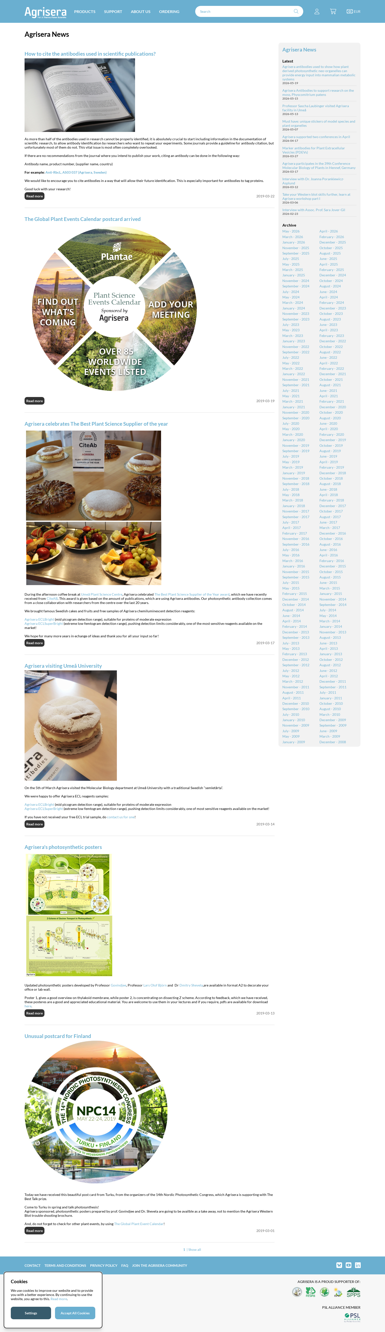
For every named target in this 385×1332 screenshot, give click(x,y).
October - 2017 (331, 511)
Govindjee (118, 985)
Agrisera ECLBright (39, 619)
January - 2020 (293, 440)
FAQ (124, 1265)
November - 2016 (295, 539)
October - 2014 (294, 604)
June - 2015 (328, 582)
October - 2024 (331, 281)
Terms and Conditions (65, 1265)
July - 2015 (290, 582)
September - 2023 (295, 319)
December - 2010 (295, 703)
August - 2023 (330, 319)
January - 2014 (330, 626)
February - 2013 (294, 654)
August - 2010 (330, 709)
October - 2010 (331, 703)
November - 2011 (295, 687)
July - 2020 (290, 423)
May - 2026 (291, 231)
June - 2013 (328, 643)
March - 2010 (329, 714)
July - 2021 (290, 390)
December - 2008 (332, 742)
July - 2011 (327, 692)
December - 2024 (332, 275)
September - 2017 (295, 517)
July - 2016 (290, 550)
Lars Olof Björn (155, 985)
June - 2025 (328, 258)
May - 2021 (291, 396)
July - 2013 (290, 643)
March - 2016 (292, 561)
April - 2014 (291, 621)
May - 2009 (291, 736)
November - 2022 (295, 347)
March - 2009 (329, 736)
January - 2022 (293, 374)
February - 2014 (294, 626)
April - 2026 (328, 231)
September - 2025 (295, 253)
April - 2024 (328, 297)
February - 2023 (331, 335)
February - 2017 (294, 533)
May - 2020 (291, 429)
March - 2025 (292, 270)
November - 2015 (295, 572)
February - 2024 (331, 302)
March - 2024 (292, 302)
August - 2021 (330, 385)
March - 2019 (292, 467)
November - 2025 (295, 248)
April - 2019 (328, 462)
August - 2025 (330, 253)
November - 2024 (295, 281)
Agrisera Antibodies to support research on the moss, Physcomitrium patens (318, 92)
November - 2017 (295, 511)
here (28, 1006)
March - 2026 (292, 237)
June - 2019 (328, 456)
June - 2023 (328, 324)
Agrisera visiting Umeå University (63, 666)
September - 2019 (295, 451)
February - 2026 (331, 237)
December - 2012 (295, 659)
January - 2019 (293, 473)
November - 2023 (295, 313)
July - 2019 (290, 456)
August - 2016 (330, 544)
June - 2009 (328, 731)
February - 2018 (331, 500)
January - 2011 (330, 698)
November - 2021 (295, 379)
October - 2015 (331, 572)
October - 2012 (331, 659)
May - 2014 (328, 616)
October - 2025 (331, 248)
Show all (194, 1249)
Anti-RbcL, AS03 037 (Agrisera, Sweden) (76, 172)
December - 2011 (332, 681)
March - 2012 (292, 681)
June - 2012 (328, 670)
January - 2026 (293, 242)
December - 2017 (332, 506)
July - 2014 (327, 610)
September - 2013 (295, 637)
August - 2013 (330, 637)
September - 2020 (295, 418)
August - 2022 (330, 352)
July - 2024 (290, 292)
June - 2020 (328, 423)
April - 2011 (291, 698)
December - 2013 (295, 632)
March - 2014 (329, 621)
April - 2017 (291, 527)
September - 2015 (295, 577)
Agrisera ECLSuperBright (44, 623)
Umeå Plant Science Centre (101, 594)
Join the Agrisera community (159, 1265)
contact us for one (121, 817)
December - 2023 (332, 308)
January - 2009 (293, 742)
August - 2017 (330, 517)
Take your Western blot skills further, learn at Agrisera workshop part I (316, 196)
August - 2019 (330, 451)
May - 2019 (291, 462)
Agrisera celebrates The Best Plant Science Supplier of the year (96, 424)
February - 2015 (294, 593)
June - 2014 (291, 616)
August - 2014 (293, 610)
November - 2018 (295, 478)
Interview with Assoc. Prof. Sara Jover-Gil (313, 210)
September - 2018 (295, 484)
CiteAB (52, 598)
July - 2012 (290, 670)
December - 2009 (332, 720)
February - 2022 (331, 368)
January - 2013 (330, 654)
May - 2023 (291, 330)
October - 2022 (331, 347)
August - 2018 (330, 484)
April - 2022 (328, 363)
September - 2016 (295, 544)
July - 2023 (290, 324)
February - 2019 (331, 467)
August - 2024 (330, 286)
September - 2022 (295, 352)
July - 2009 (290, 731)
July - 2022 (290, 357)
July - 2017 (290, 522)
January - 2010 (293, 720)
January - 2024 (293, 308)
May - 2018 (291, 495)
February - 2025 (331, 270)
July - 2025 (290, 258)
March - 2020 (292, 434)
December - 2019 (332, 440)
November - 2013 (332, 632)
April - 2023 (328, 330)
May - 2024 (291, 297)
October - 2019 (331, 445)
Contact (33, 1265)
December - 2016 (332, 533)
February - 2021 (331, 401)
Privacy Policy (103, 1265)
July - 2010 (290, 714)
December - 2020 (332, 407)
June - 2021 (328, 390)
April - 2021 (328, 396)
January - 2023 (293, 341)
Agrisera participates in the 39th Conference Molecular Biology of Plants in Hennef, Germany (319, 165)
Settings (31, 1313)
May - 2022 (291, 363)
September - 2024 (295, 286)
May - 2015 (291, 588)
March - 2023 (292, 335)
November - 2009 (295, 725)
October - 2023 (331, 313)
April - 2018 (328, 495)
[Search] (249, 11)
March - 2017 (329, 527)
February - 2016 (331, 561)
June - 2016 (328, 550)
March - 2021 (292, 401)
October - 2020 (331, 412)
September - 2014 (332, 604)
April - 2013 (328, 648)
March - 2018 (292, 500)
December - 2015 (332, 566)
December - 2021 (332, 374)
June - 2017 (328, 522)
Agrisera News (299, 49)
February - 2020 (331, 434)
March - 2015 (329, 588)
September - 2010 (295, 709)
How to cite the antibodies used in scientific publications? (90, 54)
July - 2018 (290, 489)
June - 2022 (328, 357)
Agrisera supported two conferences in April (316, 137)
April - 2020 (328, 429)
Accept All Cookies (75, 1313)
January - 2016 (293, 566)
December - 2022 (332, 341)
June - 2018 (328, 489)
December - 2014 (295, 599)
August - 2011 (293, 692)
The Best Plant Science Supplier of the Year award (192, 594)
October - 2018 (331, 478)
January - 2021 (293, 407)
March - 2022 (292, 368)
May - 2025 (291, 264)
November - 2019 (295, 445)
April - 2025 (328, 264)
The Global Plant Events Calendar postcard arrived (83, 219)
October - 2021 (331, 379)
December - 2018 (332, 473)
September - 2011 (332, 687)
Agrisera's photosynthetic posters (63, 847)
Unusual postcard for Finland (58, 1036)
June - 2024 (328, 292)
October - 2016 (331, 539)
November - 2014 (332, 599)
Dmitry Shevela (191, 985)
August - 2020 (330, 418)
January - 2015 (330, 593)
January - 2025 (293, 275)
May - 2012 (291, 676)
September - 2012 (295, 665)
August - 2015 (330, 577)
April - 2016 (328, 555)
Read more (34, 196)
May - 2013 (291, 648)
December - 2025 (332, 242)
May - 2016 (291, 555)
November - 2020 (295, 412)
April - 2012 (328, 676)
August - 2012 (330, 665)
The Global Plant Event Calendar (139, 1224)
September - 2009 (332, 725)
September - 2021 (295, 385)
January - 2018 (293, 506)
